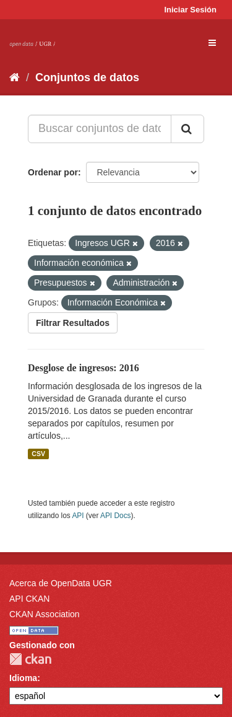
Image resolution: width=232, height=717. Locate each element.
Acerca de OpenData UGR (60, 583)
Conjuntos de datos (87, 77)
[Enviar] (187, 129)
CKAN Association (44, 614)
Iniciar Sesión (190, 9)
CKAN (30, 659)
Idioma (23, 678)
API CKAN (29, 599)
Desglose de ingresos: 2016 (83, 368)
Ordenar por (53, 172)
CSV (38, 453)
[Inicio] (14, 77)
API (78, 515)
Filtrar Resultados (73, 323)
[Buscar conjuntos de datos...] (99, 129)
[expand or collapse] (212, 42)
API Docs (115, 515)
